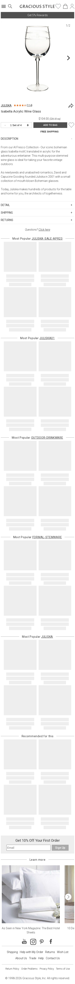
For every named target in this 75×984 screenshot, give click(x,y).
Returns (50, 952)
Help (41, 958)
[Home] (37, 8)
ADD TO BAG (50, 125)
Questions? (37, 229)
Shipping (12, 952)
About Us (21, 958)
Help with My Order (31, 952)
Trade (32, 958)
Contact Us (53, 958)
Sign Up (60, 847)
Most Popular (37, 238)
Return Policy (12, 968)
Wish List (62, 952)
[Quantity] (17, 125)
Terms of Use (63, 968)
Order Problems (29, 968)
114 (29, 105)
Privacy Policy (47, 968)
